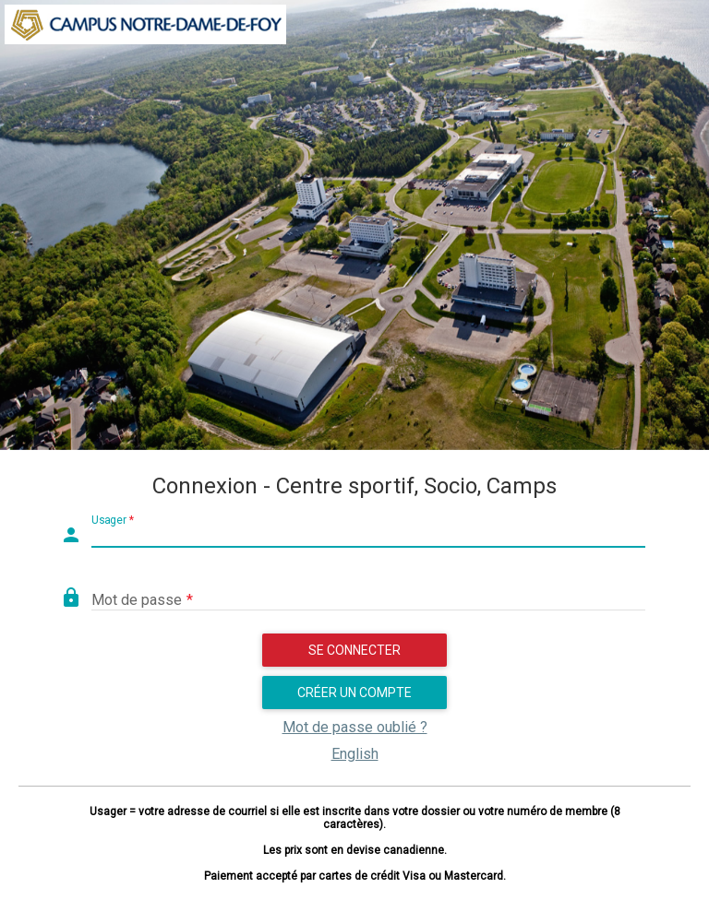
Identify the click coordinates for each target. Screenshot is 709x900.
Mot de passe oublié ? (354, 727)
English (355, 754)
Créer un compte (354, 692)
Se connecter (354, 650)
